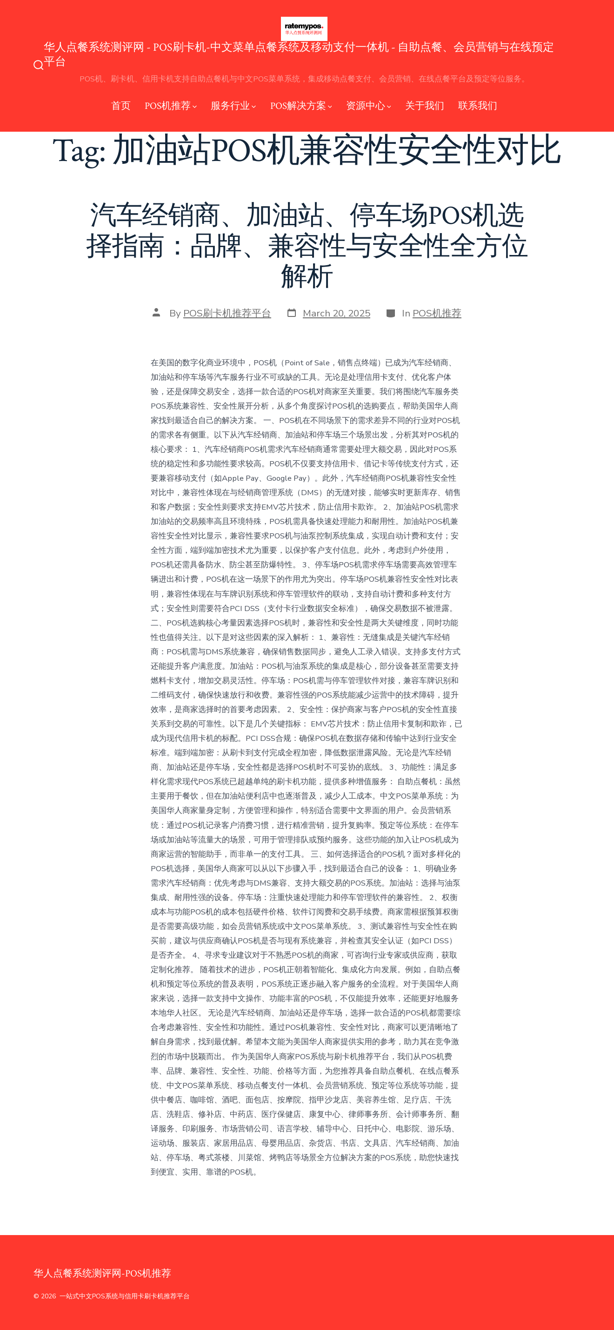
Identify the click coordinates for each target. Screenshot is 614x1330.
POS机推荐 (171, 106)
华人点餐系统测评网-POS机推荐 (102, 1273)
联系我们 (477, 106)
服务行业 (233, 106)
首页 (121, 106)
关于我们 (424, 106)
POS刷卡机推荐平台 (227, 313)
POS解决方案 (301, 106)
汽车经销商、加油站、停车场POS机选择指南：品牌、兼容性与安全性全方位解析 (307, 246)
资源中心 (368, 106)
